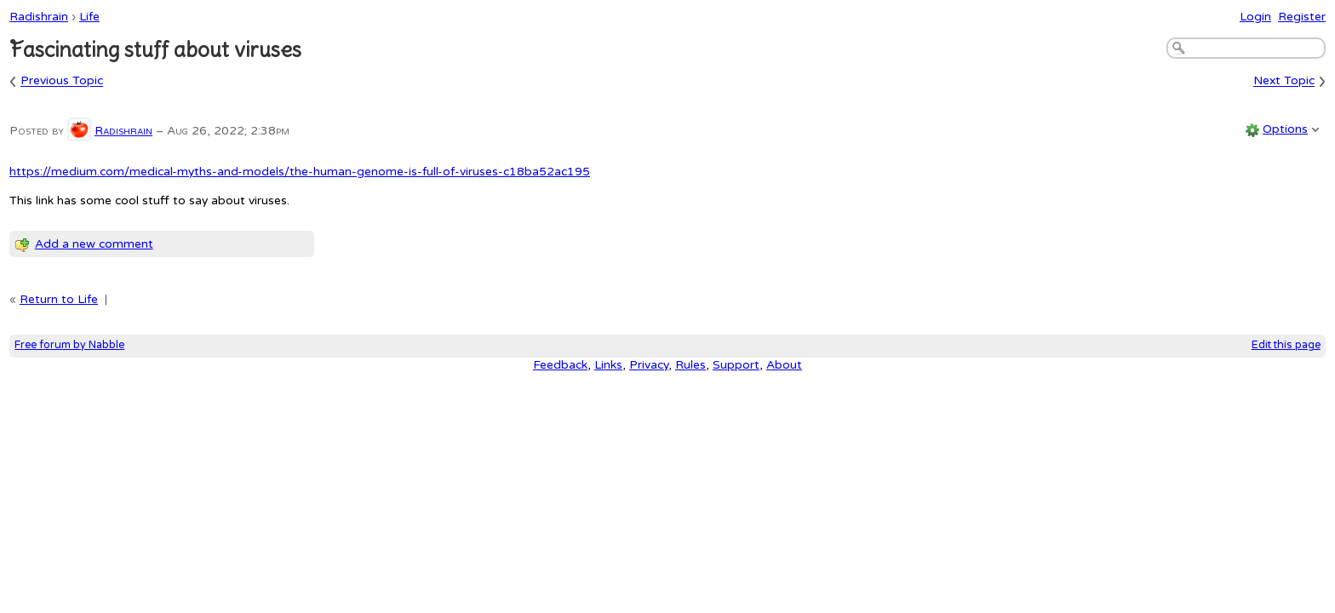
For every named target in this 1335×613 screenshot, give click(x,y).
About (784, 365)
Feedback (560, 365)
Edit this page (1286, 345)
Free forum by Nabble (69, 345)
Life (89, 16)
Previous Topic (61, 81)
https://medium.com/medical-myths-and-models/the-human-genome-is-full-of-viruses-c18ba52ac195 (299, 171)
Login (1255, 16)
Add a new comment (94, 244)
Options (1285, 129)
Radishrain (38, 16)
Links (608, 365)
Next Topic (1284, 81)
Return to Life (59, 299)
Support (736, 365)
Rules (690, 365)
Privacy (648, 365)
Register (1302, 16)
